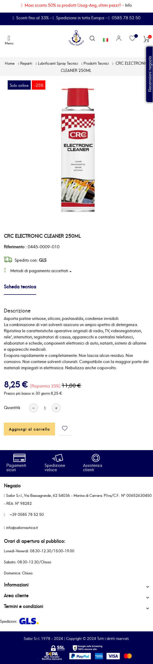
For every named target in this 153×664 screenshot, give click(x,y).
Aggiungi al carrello (29, 429)
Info (128, 5)
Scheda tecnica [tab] (20, 286)
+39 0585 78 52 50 (27, 514)
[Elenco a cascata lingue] (105, 39)
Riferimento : (15, 246)
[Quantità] (45, 407)
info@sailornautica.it (22, 527)
